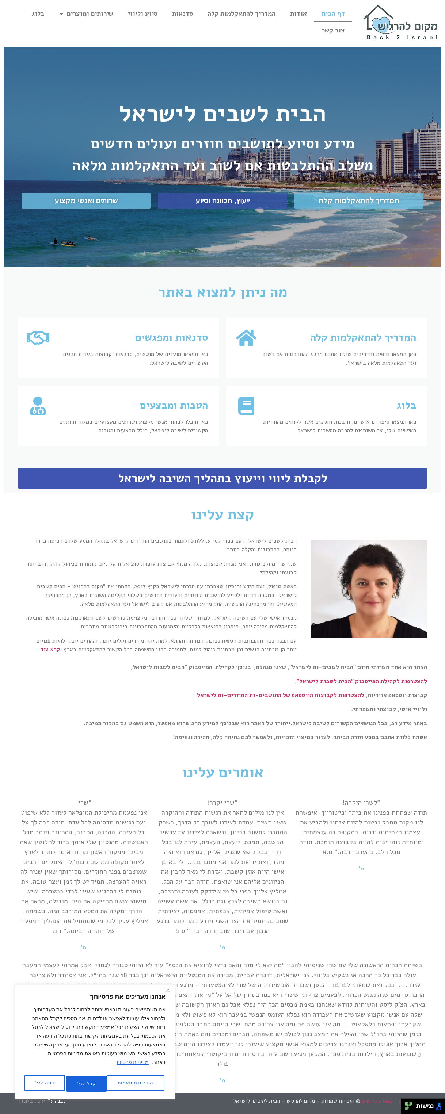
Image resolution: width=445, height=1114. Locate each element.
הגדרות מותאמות (134, 1084)
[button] (358, 200)
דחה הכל (83, 1084)
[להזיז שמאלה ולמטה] (407, 1108)
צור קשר (333, 30)
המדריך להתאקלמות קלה (241, 13)
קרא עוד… (47, 650)
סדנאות (182, 13)
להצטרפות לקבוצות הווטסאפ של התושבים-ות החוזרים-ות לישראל (280, 695)
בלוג (38, 13)
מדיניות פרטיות (133, 1065)
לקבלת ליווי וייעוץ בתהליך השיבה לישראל (222, 478)
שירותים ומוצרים (86, 13)
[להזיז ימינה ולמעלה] (411, 1104)
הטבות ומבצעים (174, 405)
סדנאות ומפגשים (171, 337)
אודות (298, 13)
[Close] (167, 993)
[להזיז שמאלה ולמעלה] (407, 1104)
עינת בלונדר (32, 1101)
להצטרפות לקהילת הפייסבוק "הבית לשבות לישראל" (362, 681)
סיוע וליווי (142, 13)
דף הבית (333, 13)
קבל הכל (44, 1084)
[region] (95, 1043)
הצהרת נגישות (377, 1101)
